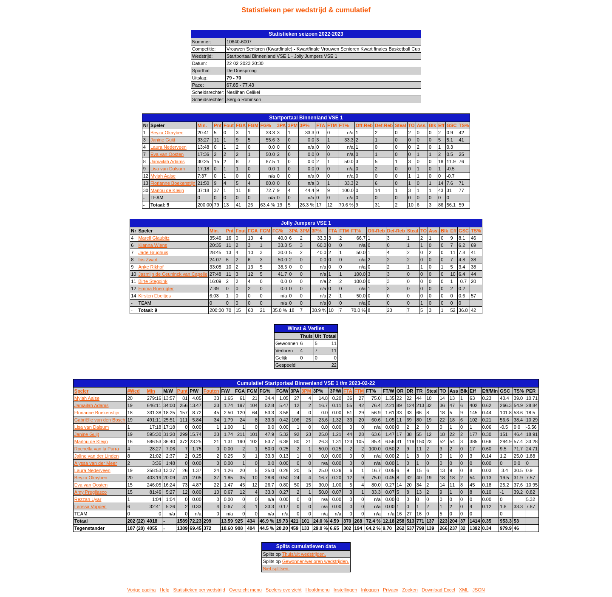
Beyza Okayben (167, 132)
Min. (202, 125)
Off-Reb (364, 125)
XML (463, 589)
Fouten (211, 390)
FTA (320, 125)
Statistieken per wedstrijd (199, 589)
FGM (253, 125)
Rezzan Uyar (88, 499)
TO (411, 125)
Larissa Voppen (90, 506)
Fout (229, 125)
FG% (266, 125)
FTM (332, 125)
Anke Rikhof (150, 266)
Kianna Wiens (152, 245)
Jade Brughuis (153, 252)
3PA (281, 125)
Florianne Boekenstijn (173, 183)
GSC (452, 125)
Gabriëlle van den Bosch (99, 419)
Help (165, 589)
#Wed (134, 390)
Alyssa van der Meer (95, 463)
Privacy (390, 589)
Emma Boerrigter (155, 288)
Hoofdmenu (318, 589)
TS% (464, 125)
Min (151, 390)
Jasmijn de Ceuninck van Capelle (172, 274)
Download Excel (438, 589)
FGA (241, 125)
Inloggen (370, 589)
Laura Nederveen (168, 147)
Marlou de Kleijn (167, 190)
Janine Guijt (162, 139)
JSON (478, 589)
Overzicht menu (245, 589)
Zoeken (410, 589)
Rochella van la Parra (96, 448)
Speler (81, 390)
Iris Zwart (147, 259)
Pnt (217, 125)
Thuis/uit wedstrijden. (304, 554)
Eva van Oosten (167, 154)
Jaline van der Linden (96, 455)
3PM (293, 125)
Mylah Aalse (163, 175)
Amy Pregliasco (90, 492)
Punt (182, 390)
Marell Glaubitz (153, 237)
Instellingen (345, 589)
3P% (304, 125)
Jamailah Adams (167, 161)
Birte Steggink (152, 281)
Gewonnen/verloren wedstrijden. (315, 561)
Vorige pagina (141, 589)
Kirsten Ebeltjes (154, 295)
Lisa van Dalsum (167, 168)
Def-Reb (384, 125)
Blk (432, 125)
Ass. (422, 125)
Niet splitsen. (276, 568)
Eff (441, 125)
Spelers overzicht (283, 589)
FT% (344, 125)
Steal (400, 125)
